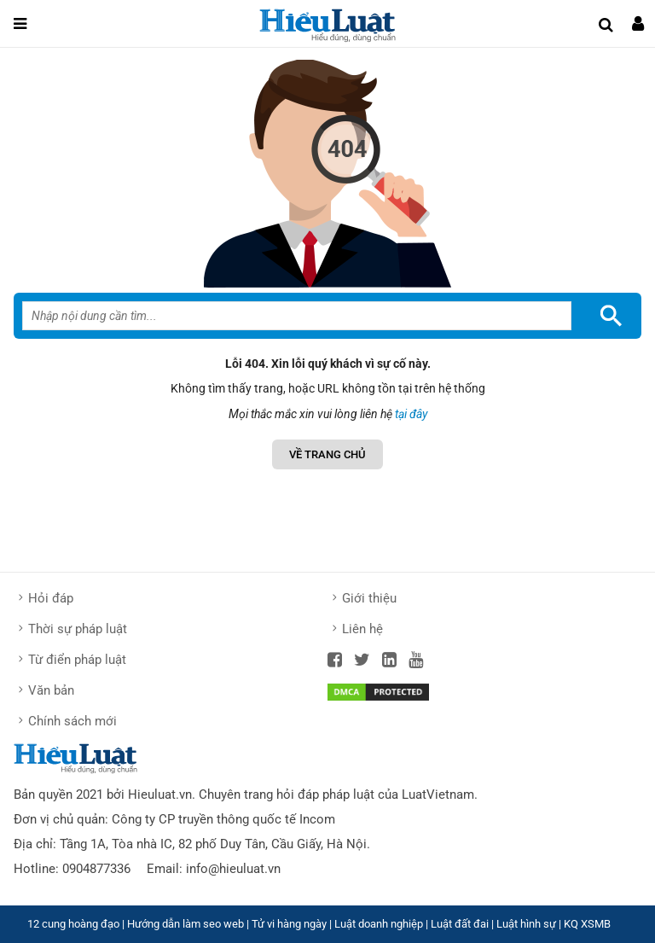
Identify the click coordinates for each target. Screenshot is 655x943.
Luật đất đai (460, 923)
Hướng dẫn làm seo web (185, 923)
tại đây (411, 414)
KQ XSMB (587, 923)
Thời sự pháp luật (77, 629)
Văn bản (51, 690)
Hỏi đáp (50, 598)
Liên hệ (362, 629)
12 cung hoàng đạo (73, 923)
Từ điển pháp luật (77, 659)
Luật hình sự (526, 923)
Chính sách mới (72, 721)
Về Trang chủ (327, 454)
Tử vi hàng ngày (289, 923)
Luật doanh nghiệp (378, 923)
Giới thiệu (369, 598)
